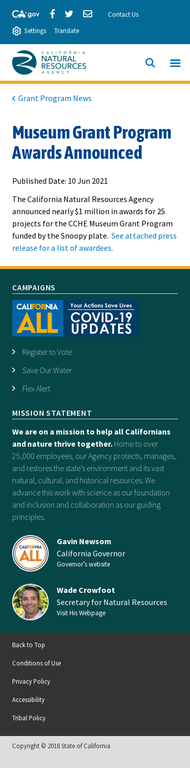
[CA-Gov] (21, 13)
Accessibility (28, 699)
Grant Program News (55, 98)
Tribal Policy (29, 718)
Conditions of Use (36, 663)
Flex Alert (36, 388)
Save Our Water (47, 370)
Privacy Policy (31, 681)
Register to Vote (47, 352)
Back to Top (28, 645)
